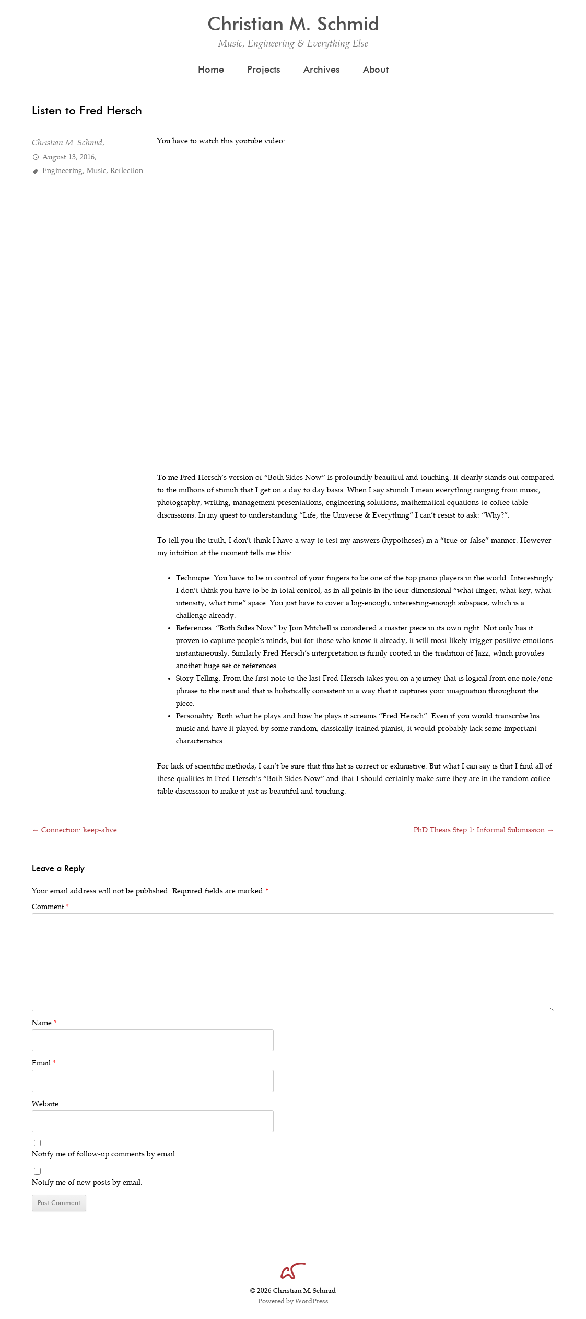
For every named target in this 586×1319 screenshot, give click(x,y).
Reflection (126, 170)
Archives (321, 69)
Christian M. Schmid (293, 24)
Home (211, 69)
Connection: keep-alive (74, 829)
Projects (263, 69)
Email (43, 1063)
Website (45, 1103)
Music (96, 170)
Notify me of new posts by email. (87, 1182)
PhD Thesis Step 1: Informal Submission (484, 829)
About (376, 69)
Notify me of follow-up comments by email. (104, 1154)
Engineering (62, 170)
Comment (50, 906)
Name (44, 1022)
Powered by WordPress (293, 1301)
